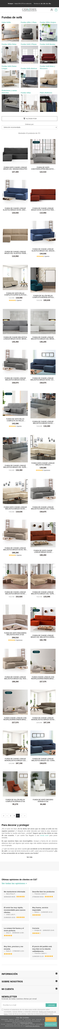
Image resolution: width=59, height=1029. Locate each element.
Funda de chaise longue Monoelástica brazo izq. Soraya (15, 759)
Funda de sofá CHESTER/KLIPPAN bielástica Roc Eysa (43, 168)
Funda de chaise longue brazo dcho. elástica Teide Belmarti (43, 209)
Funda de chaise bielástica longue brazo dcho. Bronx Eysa (15, 338)
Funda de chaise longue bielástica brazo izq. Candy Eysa (43, 508)
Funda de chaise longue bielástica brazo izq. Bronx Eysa (43, 338)
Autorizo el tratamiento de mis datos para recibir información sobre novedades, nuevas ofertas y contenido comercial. (29, 1013)
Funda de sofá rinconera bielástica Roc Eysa (15, 633)
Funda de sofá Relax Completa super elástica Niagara (15, 294)
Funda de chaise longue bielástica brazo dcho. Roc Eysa (15, 548)
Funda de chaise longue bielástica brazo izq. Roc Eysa (15, 677)
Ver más (29, 857)
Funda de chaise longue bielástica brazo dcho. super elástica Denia (43, 422)
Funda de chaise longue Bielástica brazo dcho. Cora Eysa (43, 379)
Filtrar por (30, 119)
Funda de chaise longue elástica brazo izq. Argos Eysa (43, 249)
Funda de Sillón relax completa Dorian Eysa (15, 800)
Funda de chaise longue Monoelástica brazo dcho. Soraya (43, 718)
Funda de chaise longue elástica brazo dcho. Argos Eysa (15, 209)
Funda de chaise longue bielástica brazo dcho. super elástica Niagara (15, 592)
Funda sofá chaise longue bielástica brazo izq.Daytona (42, 464)
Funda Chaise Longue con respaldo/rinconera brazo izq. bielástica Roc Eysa (43, 677)
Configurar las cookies (32, 1025)
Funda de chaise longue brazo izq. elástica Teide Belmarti (15, 252)
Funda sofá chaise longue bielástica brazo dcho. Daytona (15, 508)
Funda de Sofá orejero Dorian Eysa (43, 800)
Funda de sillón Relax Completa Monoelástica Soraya (42, 296)
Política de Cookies (26, 1022)
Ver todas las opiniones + (14, 883)
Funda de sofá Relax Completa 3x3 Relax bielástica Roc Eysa (15, 419)
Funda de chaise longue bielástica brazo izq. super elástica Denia (15, 466)
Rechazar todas (51, 1024)
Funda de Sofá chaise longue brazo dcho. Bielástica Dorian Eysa (43, 551)
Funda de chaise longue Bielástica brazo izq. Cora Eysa (43, 759)
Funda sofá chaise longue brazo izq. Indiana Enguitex (15, 168)
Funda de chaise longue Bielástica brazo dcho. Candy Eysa (15, 379)
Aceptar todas (50, 1019)
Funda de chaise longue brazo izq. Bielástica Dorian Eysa (43, 636)
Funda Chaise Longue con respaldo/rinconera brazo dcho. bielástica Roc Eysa (15, 718)
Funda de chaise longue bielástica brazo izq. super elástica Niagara (43, 592)
